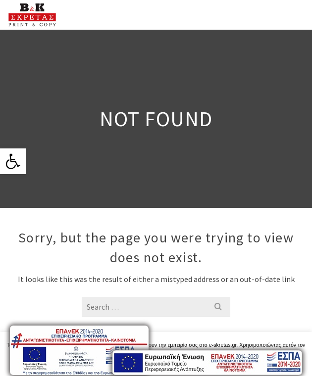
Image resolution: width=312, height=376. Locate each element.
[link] (13, 161)
